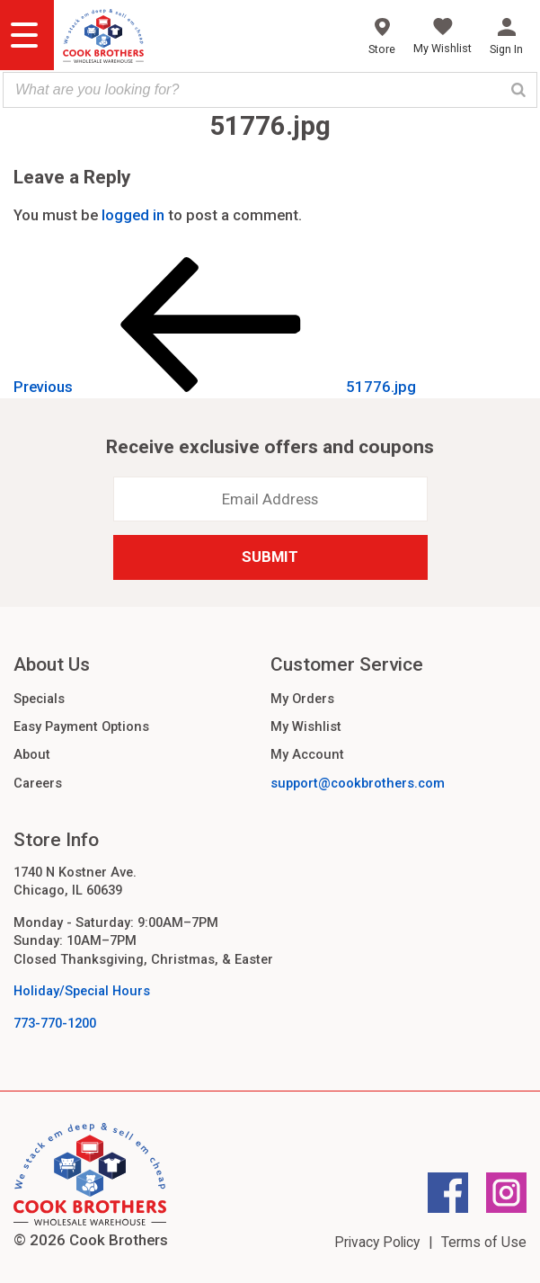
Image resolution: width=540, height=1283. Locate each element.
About (31, 754)
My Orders (302, 699)
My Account (307, 754)
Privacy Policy (377, 1242)
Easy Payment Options (81, 726)
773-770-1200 (54, 1023)
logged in (133, 215)
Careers (37, 783)
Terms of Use (484, 1242)
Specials (39, 699)
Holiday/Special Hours (81, 991)
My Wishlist (305, 726)
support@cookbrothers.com (357, 783)
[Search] (518, 90)
